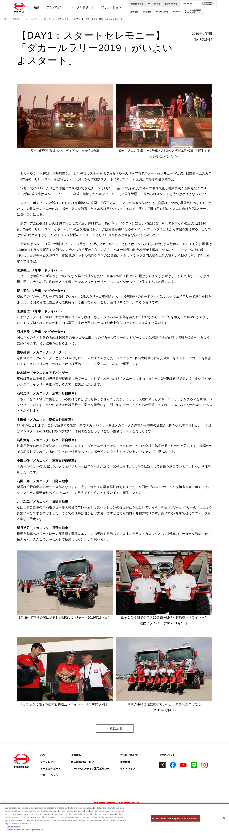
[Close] (223, 817)
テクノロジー (55, 7)
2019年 (47, 19)
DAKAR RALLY (189, 3)
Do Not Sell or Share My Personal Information (175, 818)
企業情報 (134, 11)
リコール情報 (162, 11)
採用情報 (147, 11)
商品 (36, 7)
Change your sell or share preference (24, 830)
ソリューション (111, 7)
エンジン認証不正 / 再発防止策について (193, 11)
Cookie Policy (13, 826)
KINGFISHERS (207, 4)
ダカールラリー (32, 19)
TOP (5, 19)
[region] (114, 818)
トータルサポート (82, 7)
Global (176, 11)
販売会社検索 (137, 4)
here (110, 808)
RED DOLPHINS (207, 2)
